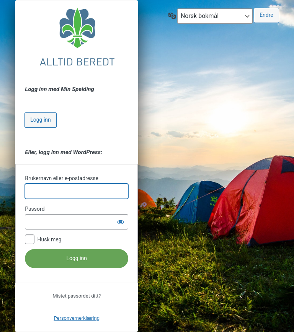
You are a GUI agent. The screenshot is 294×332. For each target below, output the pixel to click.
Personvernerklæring (77, 318)
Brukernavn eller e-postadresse (61, 178)
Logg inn (40, 120)
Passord (34, 209)
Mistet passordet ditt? (76, 296)
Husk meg (49, 239)
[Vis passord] (120, 221)
